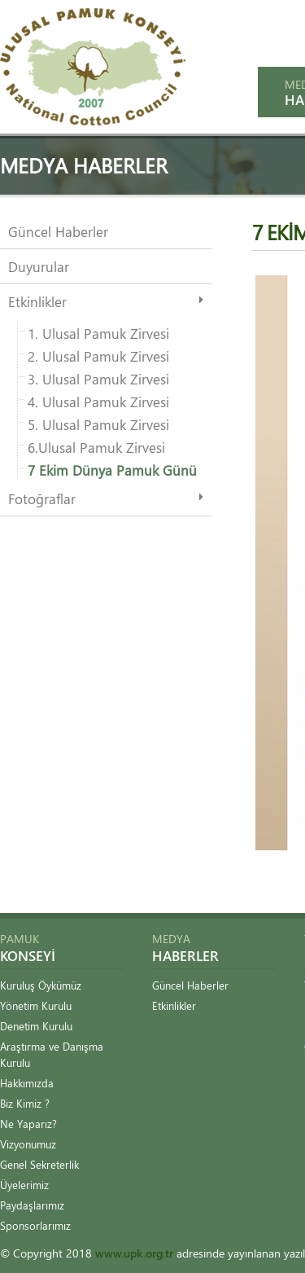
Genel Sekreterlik (39, 1164)
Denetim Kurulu (36, 1026)
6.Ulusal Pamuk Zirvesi (96, 447)
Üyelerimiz (24, 1185)
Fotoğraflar (42, 498)
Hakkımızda (27, 1083)
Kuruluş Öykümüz (40, 985)
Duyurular (38, 266)
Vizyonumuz (28, 1144)
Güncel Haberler (58, 231)
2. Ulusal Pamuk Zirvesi (98, 356)
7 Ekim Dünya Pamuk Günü (112, 470)
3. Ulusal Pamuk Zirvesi (98, 378)
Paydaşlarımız (32, 1205)
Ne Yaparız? (28, 1123)
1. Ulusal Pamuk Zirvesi (98, 333)
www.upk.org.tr (134, 1253)
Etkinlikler (37, 301)
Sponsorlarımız (35, 1225)
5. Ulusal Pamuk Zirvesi (98, 424)
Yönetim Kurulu (36, 1005)
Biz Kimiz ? (25, 1103)
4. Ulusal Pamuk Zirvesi (98, 401)
